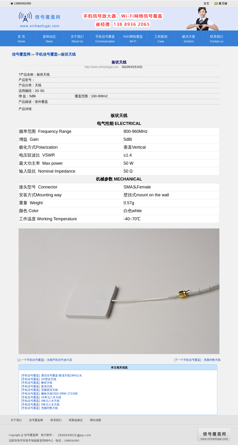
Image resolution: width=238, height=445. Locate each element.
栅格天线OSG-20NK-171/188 (59, 393)
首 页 (21, 39)
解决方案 (189, 39)
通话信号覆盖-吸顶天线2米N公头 (61, 375)
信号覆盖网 (21, 54)
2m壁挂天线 (48, 379)
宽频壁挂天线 (49, 389)
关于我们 (77, 39)
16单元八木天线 (51, 397)
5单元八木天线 (50, 404)
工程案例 (161, 39)
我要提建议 (76, 420)
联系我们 (217, 39)
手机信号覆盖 (105, 39)
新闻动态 (49, 39)
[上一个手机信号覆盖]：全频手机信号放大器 (44, 359)
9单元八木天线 (50, 400)
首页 (206, 3)
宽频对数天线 (49, 408)
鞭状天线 (46, 382)
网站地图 (95, 420)
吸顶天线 (46, 386)
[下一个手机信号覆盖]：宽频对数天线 (197, 359)
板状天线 (68, 54)
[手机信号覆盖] (30, 375)
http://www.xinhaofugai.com (102, 67)
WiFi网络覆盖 (133, 39)
